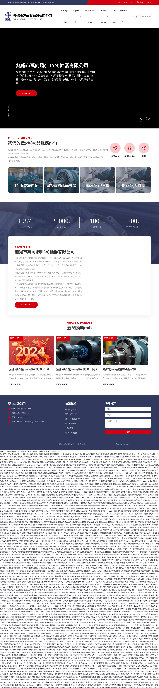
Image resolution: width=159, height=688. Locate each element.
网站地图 (129, 454)
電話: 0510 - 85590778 (20, 413)
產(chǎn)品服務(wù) (73, 419)
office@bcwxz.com (125, 2)
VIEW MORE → (26, 93)
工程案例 (69, 428)
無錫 (83, 444)
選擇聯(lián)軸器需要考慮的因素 (119, 369)
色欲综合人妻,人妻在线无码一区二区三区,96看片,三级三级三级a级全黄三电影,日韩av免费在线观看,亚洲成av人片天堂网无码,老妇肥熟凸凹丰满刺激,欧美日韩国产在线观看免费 (63, 454)
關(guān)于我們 (71, 414)
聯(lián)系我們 (17, 403)
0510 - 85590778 (144, 2)
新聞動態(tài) (70, 423)
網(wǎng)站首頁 (71, 409)
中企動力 (78, 444)
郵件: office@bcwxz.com (21, 409)
